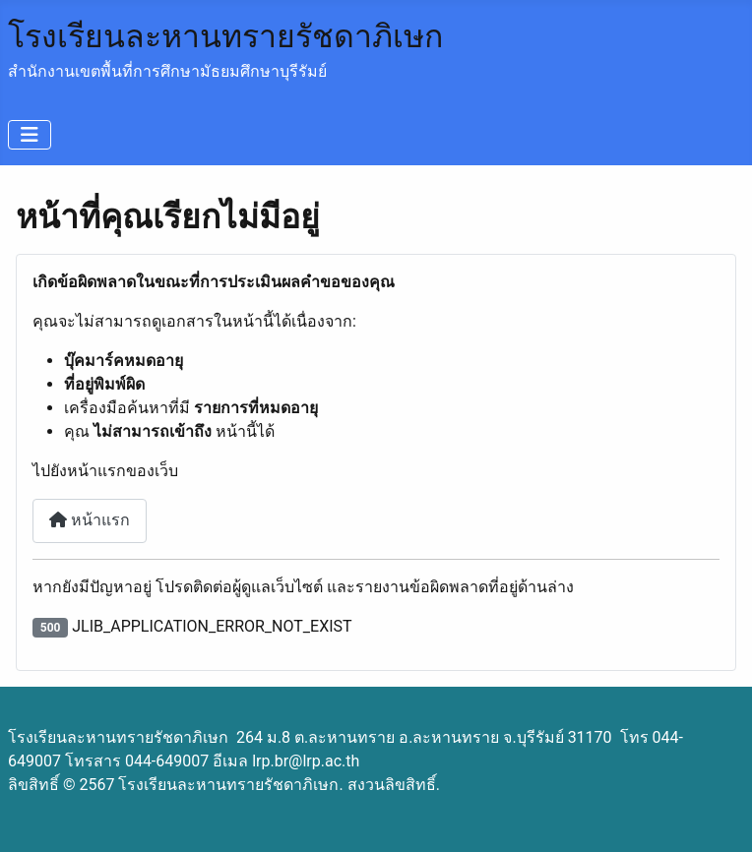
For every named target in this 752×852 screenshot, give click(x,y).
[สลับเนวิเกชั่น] (29, 135)
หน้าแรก (89, 520)
